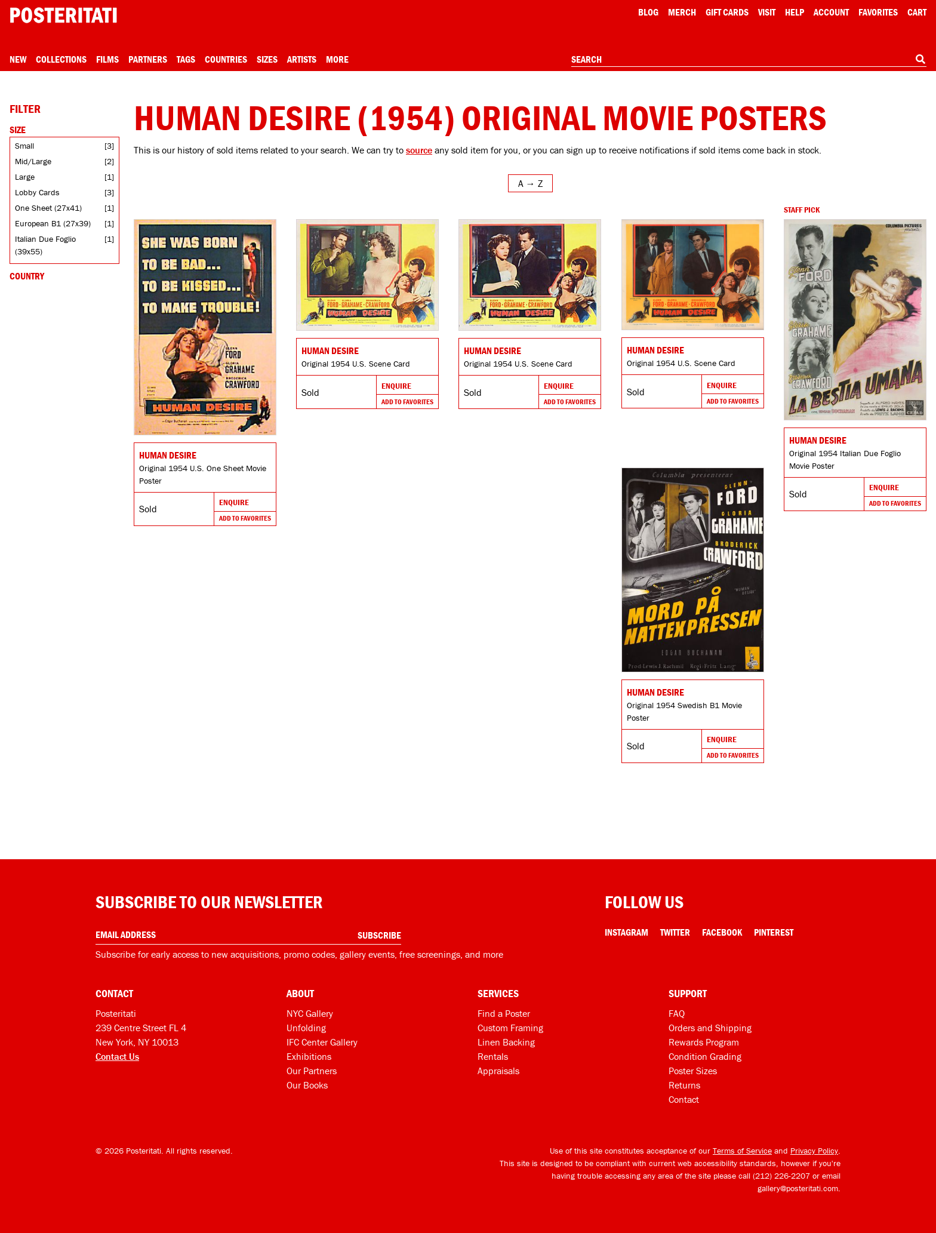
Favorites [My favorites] (878, 12)
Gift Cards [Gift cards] (727, 12)
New (18, 59)
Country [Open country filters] (27, 276)
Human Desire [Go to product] (167, 455)
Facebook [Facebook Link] (722, 932)
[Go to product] (205, 327)
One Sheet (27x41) (48, 207)
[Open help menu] (794, 12)
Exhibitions (309, 1056)
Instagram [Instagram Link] (626, 932)
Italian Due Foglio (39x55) (45, 245)
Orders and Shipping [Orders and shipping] (710, 1028)
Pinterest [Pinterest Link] (773, 932)
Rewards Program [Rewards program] (704, 1042)
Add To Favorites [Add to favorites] (245, 518)
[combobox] (748, 60)
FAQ (677, 1013)
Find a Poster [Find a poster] (504, 1013)
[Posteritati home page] (63, 15)
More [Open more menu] (337, 59)
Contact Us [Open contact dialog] (117, 1056)
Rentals (493, 1056)
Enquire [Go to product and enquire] (234, 502)
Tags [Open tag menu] (186, 59)
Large (25, 176)
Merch (682, 12)
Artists (301, 59)
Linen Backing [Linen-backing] (506, 1042)
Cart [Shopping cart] (916, 12)
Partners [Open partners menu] (147, 59)
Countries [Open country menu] (226, 59)
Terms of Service (742, 1150)
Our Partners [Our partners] (312, 1071)
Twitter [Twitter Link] (675, 932)
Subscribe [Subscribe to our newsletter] (379, 935)
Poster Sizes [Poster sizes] (693, 1071)
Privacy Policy (814, 1150)
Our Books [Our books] (307, 1085)
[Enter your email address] (248, 935)
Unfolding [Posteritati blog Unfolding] (306, 1028)
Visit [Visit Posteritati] (766, 12)
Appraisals (498, 1071)
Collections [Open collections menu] (61, 59)
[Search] (920, 59)
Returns (684, 1085)
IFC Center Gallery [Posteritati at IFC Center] (322, 1042)
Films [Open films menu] (107, 59)
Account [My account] (831, 12)
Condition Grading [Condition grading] (705, 1056)
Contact (684, 1099)
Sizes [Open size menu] (267, 59)
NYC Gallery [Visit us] (310, 1013)
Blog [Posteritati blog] (648, 12)
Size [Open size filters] (18, 130)
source (419, 150)
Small (24, 145)
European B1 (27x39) (53, 223)
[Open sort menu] (530, 183)
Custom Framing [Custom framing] (510, 1028)
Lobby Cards (37, 192)
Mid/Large (33, 161)
